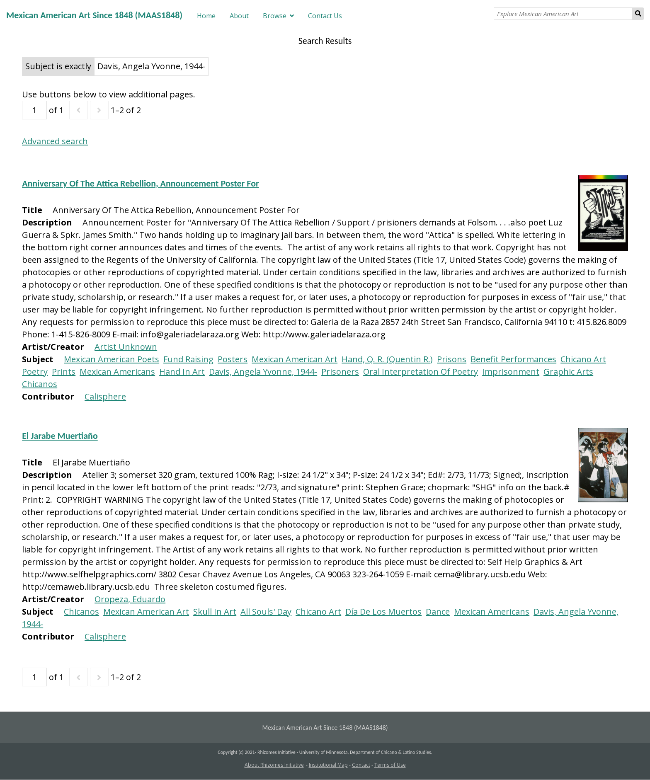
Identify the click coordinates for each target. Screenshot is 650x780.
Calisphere (105, 396)
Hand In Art (182, 371)
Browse (274, 15)
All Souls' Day (265, 611)
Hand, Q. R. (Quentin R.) (387, 359)
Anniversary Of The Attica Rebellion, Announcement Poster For (140, 183)
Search (638, 13)
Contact (361, 764)
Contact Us (325, 15)
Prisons (451, 359)
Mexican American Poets (111, 359)
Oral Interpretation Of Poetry (420, 371)
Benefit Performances (513, 359)
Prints (63, 371)
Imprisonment (510, 371)
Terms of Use (390, 764)
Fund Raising (188, 359)
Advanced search (55, 141)
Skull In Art (214, 611)
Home (206, 15)
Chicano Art (583, 359)
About (239, 15)
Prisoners (340, 371)
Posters (232, 359)
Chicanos (39, 384)
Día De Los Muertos (383, 611)
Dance (438, 611)
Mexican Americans (117, 371)
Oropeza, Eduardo (130, 599)
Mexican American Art (294, 359)
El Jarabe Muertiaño (60, 435)
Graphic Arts (568, 371)
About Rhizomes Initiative (274, 764)
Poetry (35, 371)
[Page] (34, 110)
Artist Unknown (126, 346)
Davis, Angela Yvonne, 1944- (263, 371)
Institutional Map (328, 764)
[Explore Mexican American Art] (563, 13)
